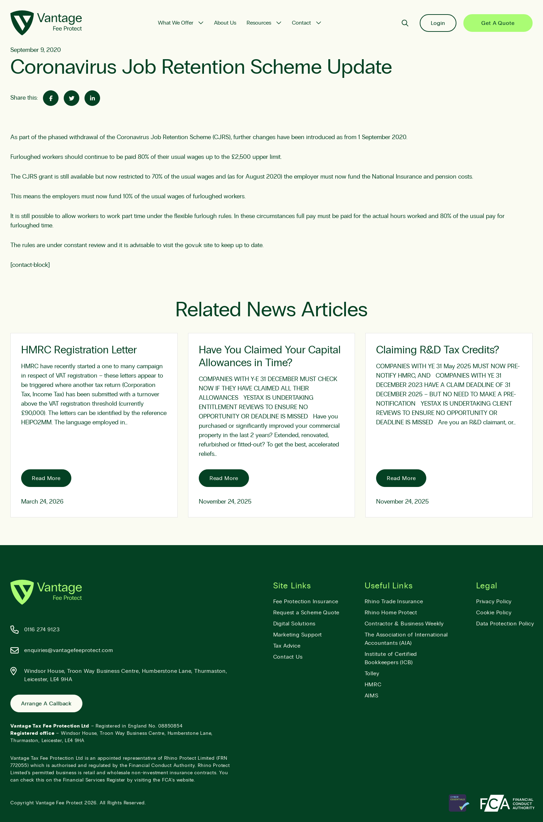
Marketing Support (297, 635)
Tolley (372, 673)
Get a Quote (498, 23)
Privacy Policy (494, 601)
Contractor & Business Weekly (404, 623)
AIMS (372, 695)
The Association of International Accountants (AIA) (406, 639)
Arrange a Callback (46, 703)
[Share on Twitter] (71, 98)
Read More (46, 478)
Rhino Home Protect (391, 612)
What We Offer (175, 23)
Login (438, 23)
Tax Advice (287, 646)
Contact (301, 23)
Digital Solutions (294, 623)
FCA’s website (178, 780)
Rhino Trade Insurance (394, 601)
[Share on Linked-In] (92, 98)
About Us (225, 23)
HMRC (373, 684)
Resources (259, 23)
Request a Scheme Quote (306, 612)
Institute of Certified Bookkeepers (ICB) (391, 658)
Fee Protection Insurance (305, 601)
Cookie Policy (493, 612)
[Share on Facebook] (51, 98)
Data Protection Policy (505, 623)
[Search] (405, 23)
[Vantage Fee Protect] (46, 22)
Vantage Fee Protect (59, 803)
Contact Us (288, 657)
